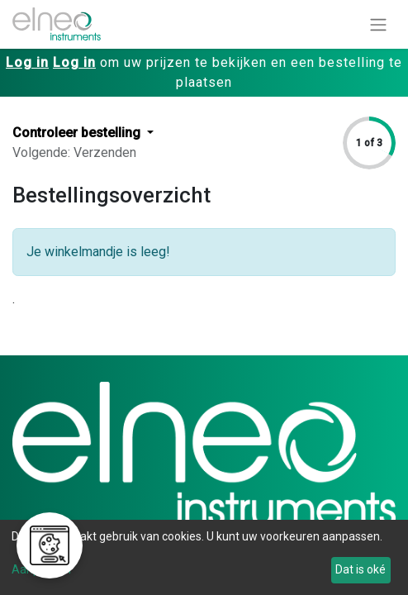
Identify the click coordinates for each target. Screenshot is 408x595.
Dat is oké (360, 569)
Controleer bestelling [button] (78, 132)
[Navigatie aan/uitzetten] (378, 24)
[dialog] (204, 557)
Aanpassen (41, 569)
